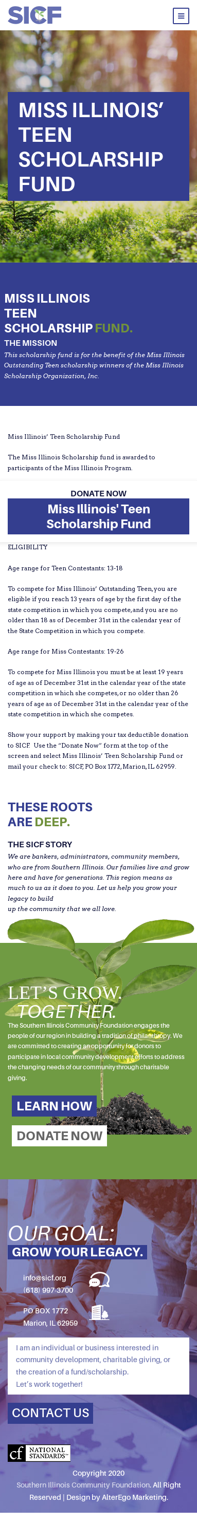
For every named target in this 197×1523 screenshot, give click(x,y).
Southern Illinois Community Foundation (83, 1484)
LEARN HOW (54, 1106)
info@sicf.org (44, 1277)
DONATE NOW (59, 1135)
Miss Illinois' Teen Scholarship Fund (98, 516)
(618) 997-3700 (48, 1290)
